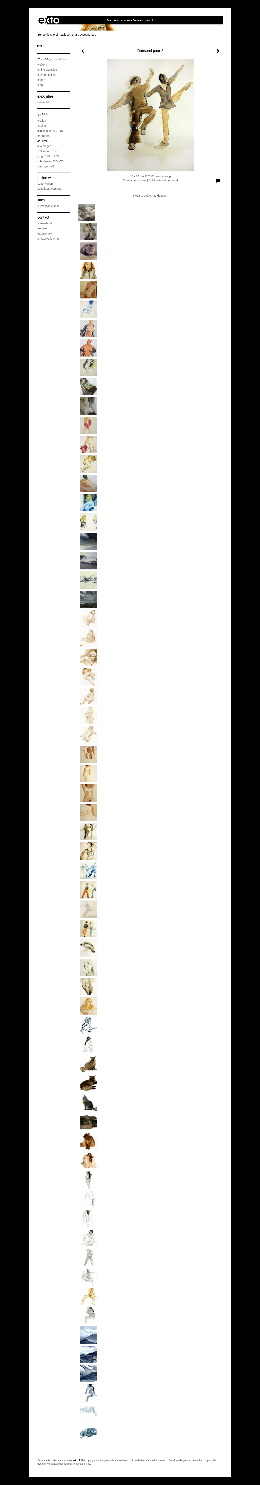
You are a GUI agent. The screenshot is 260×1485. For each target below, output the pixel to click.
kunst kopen (45, 183)
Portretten (43, 136)
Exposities (45, 96)
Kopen (41, 79)
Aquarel (42, 141)
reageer (42, 228)
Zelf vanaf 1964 (47, 151)
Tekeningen (44, 146)
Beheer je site (46, 34)
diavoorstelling (46, 74)
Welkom (42, 64)
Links (41, 200)
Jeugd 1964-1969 (48, 156)
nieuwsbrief (44, 223)
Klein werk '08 (45, 166)
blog (40, 85)
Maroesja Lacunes (118, 20)
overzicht (43, 102)
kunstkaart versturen (50, 188)
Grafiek (41, 120)
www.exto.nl (73, 1460)
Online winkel (47, 178)
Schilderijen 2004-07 (50, 161)
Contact (43, 217)
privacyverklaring (48, 238)
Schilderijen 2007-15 (50, 130)
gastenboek (44, 233)
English (39, 46)
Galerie (42, 114)
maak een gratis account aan (77, 34)
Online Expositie (47, 69)
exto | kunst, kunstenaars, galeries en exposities (48, 20)
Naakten (42, 125)
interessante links (48, 206)
